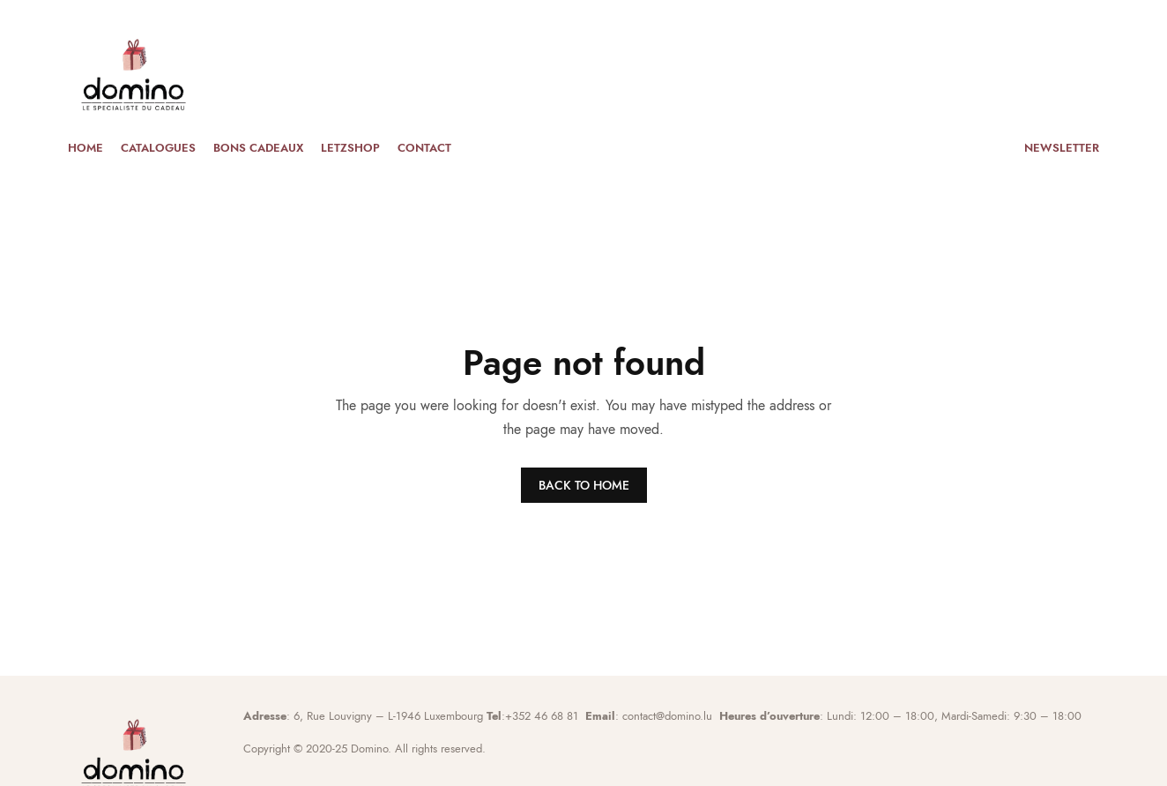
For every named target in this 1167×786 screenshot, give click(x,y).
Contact (424, 147)
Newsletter (1061, 147)
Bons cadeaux (258, 147)
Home (85, 147)
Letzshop (350, 147)
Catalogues (158, 147)
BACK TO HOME (584, 485)
